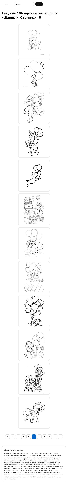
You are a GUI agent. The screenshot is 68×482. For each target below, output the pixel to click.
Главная (6, 4)
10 (55, 436)
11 (60, 436)
